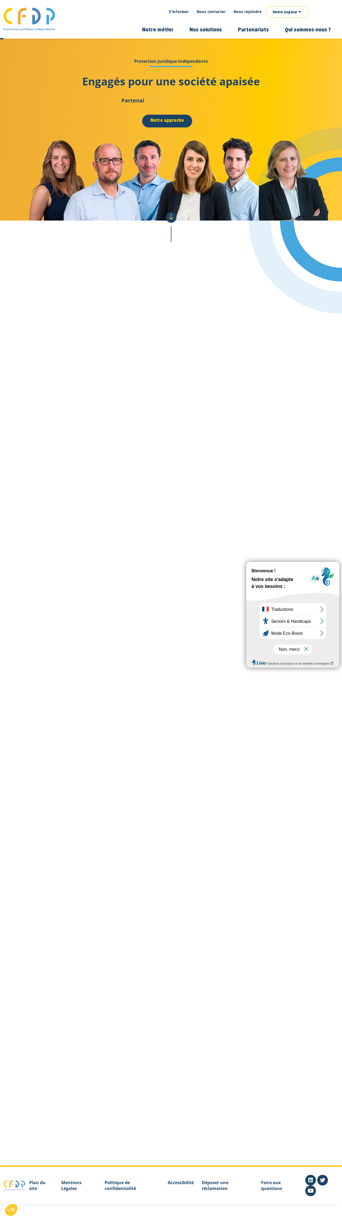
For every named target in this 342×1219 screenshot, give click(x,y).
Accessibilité (181, 1182)
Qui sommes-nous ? (308, 30)
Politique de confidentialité (120, 1185)
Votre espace (285, 12)
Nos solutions (205, 30)
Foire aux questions (271, 1185)
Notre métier (158, 30)
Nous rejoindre (248, 12)
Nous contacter (211, 12)
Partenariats (253, 30)
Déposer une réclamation (215, 1185)
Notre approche (167, 121)
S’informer (179, 12)
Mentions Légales (71, 1185)
